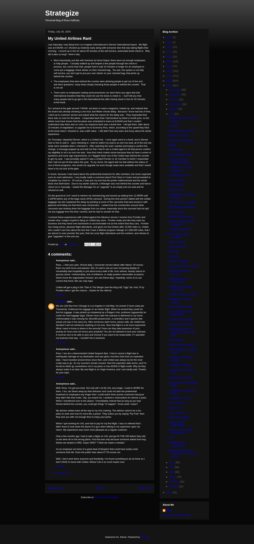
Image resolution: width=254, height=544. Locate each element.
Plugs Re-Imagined (179, 417)
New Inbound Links (179, 175)
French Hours (176, 189)
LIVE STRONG (177, 242)
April (172, 472)
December (175, 89)
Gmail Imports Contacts (182, 344)
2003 (170, 492)
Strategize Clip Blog (179, 365)
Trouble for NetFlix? (179, 229)
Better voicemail (177, 246)
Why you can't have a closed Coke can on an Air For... (182, 453)
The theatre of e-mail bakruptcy (180, 169)
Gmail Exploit (176, 339)
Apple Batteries (177, 180)
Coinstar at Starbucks (180, 319)
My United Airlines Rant (182, 130)
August (173, 109)
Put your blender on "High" (183, 266)
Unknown (61, 301)
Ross (169, 510)
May (172, 467)
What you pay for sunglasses (178, 280)
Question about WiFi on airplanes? (182, 223)
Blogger (144, 537)
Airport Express (177, 212)
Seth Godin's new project (182, 202)
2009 (170, 61)
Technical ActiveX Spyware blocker (179, 161)
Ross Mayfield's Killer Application (180, 313)
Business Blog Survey (181, 216)
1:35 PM (60, 377)
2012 (170, 47)
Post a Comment (60, 473)
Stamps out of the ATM (181, 324)
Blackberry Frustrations (181, 140)
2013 (170, 42)
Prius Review (176, 184)
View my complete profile (176, 515)
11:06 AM (61, 342)
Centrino (173, 126)
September (175, 104)
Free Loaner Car (178, 412)
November (175, 94)
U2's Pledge (175, 150)
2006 (170, 76)
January (174, 486)
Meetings (174, 251)
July (171, 114)
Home (100, 488)
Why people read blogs (181, 207)
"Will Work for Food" (180, 398)
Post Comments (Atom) (107, 497)
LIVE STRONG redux (180, 154)
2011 (170, 51)
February (174, 481)
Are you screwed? (179, 261)
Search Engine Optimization (177, 424)
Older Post (144, 488)
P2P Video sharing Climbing (179, 236)
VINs (171, 437)
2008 (170, 66)
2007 (170, 71)
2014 (170, 37)
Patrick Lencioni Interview (183, 294)
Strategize (62, 13)
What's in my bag (178, 135)
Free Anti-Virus (177, 402)
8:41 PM (60, 295)
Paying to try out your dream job (180, 288)
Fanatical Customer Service (179, 272)
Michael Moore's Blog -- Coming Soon (182, 431)
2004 (170, 85)
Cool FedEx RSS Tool (181, 377)
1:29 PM (60, 466)
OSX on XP (175, 407)
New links (174, 256)
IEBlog (172, 145)
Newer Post (55, 488)
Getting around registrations (177, 444)
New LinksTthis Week (180, 306)
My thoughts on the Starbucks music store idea (182, 332)
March (173, 476)
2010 (170, 56)
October (174, 99)
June (172, 462)
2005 (170, 80)
